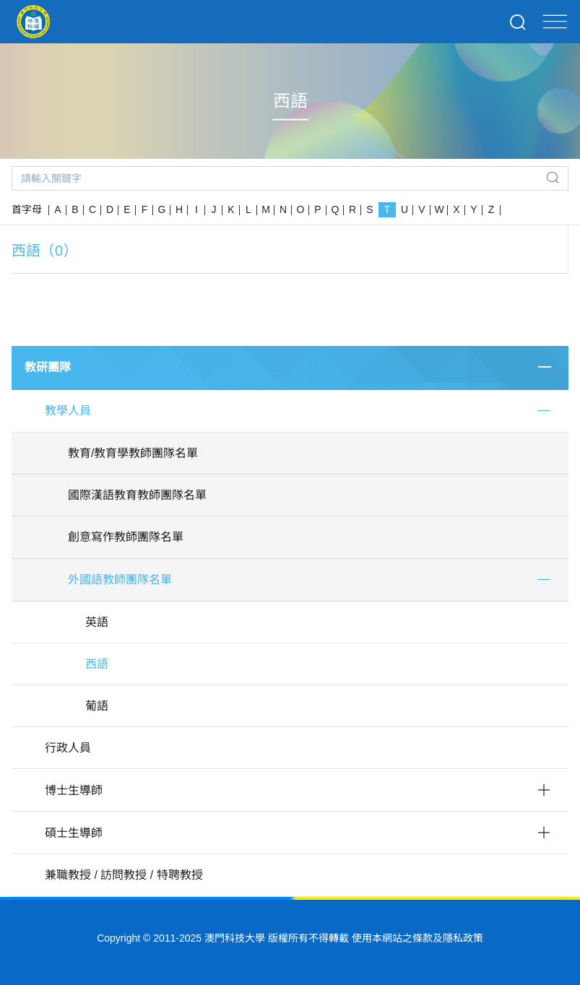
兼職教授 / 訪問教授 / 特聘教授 (124, 875)
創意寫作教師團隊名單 (125, 537)
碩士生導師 (74, 833)
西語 (96, 664)
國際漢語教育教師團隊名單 (137, 495)
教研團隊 (48, 367)
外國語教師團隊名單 (120, 579)
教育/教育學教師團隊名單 (133, 453)
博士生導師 (74, 790)
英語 (96, 622)
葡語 (96, 706)
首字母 (27, 209)
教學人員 (68, 410)
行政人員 (68, 748)
